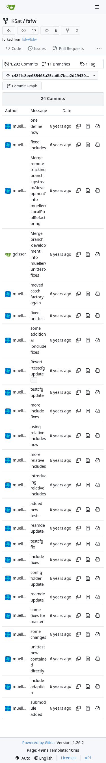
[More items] (99, 48)
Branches (56, 64)
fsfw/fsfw (29, 39)
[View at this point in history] (97, 126)
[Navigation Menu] (97, 7)
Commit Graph (22, 85)
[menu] (22, 758)
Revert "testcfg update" (38, 368)
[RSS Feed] (8, 30)
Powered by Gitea (38, 742)
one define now (36, 126)
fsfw (31, 21)
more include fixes (37, 411)
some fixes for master (38, 615)
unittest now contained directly (39, 659)
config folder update (37, 578)
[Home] (11, 7)
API (88, 757)
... (34, 379)
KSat (16, 21)
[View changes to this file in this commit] (88, 126)
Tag (87, 64)
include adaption (38, 687)
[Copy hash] (78, 126)
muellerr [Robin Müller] (21, 126)
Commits (21, 64)
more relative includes (38, 460)
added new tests (36, 510)
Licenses (69, 757)
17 (34, 30)
